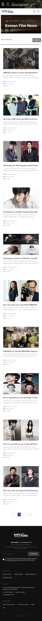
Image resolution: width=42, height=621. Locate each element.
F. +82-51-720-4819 (19, 592)
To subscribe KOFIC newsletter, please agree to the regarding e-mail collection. (21, 559)
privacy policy (11, 560)
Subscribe (34, 554)
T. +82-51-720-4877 (8, 592)
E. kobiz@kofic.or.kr (8, 594)
